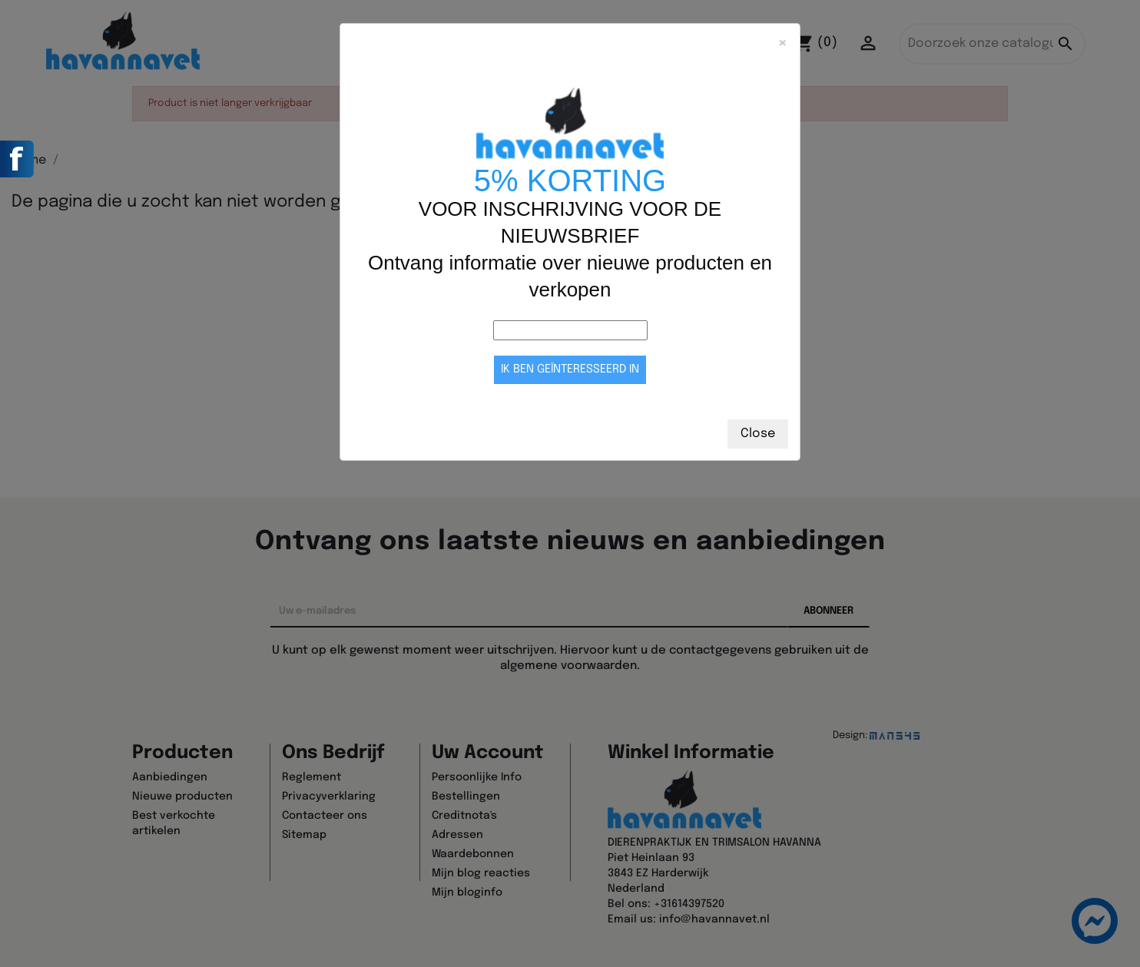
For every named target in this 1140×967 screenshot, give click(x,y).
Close (758, 433)
